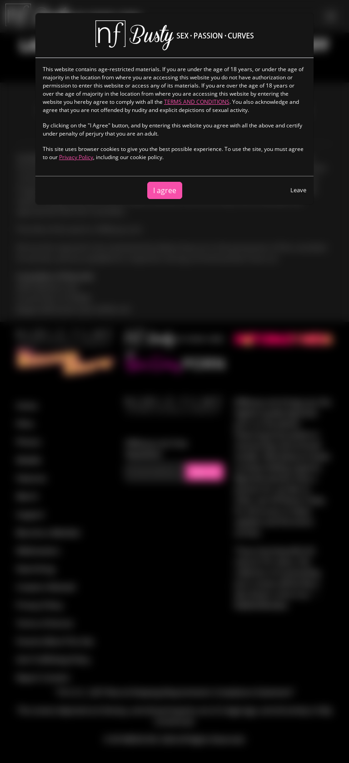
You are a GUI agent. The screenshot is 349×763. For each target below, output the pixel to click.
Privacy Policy (76, 157)
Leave (298, 190)
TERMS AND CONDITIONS (196, 102)
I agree (164, 190)
